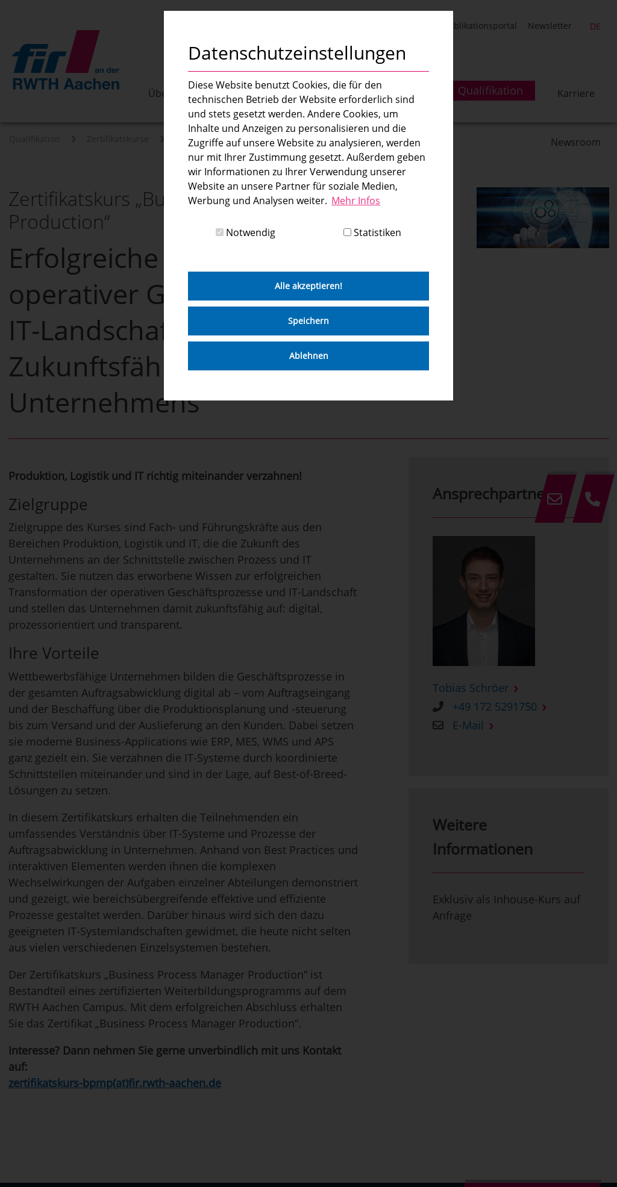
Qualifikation (34, 139)
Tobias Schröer (471, 688)
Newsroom (576, 142)
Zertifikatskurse (118, 139)
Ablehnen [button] (308, 355)
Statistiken (372, 232)
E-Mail (468, 725)
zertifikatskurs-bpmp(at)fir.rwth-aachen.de (114, 1083)
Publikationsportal (480, 25)
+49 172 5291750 (495, 706)
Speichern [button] (308, 320)
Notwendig (245, 232)
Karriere (576, 93)
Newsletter (550, 25)
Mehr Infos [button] (355, 200)
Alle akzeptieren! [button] (308, 285)
